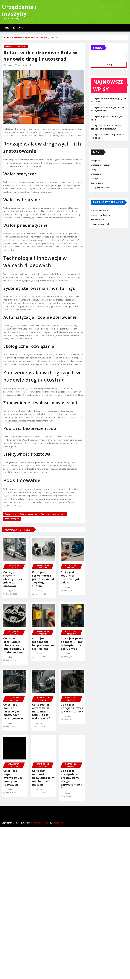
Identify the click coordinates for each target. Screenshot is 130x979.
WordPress (36, 822)
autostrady (11, 575)
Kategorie (18, 28)
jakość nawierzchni (29, 575)
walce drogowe (13, 579)
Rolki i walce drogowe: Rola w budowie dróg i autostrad (35, 38)
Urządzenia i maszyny (19, 10)
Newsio (46, 822)
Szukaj (98, 51)
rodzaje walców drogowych (54, 575)
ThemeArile (58, 822)
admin (10, 126)
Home (6, 28)
